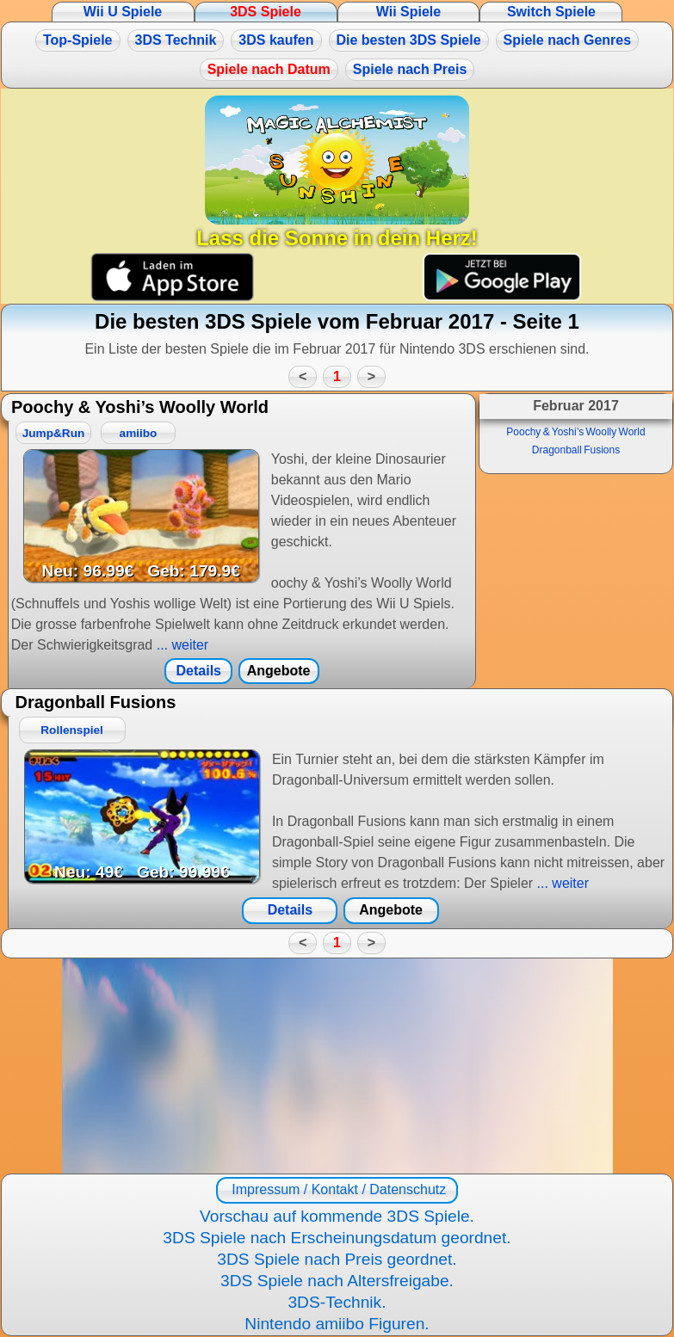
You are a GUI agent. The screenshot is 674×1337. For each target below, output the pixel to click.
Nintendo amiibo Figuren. (336, 1324)
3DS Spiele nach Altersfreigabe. (337, 1281)
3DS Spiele (265, 11)
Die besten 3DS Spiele (409, 40)
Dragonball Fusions (576, 450)
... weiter (180, 645)
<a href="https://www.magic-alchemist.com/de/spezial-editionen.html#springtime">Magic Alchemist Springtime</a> (337, 1066)
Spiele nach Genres (568, 40)
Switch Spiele (551, 11)
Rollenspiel (71, 730)
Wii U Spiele (122, 11)
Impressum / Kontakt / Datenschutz (337, 1189)
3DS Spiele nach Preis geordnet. (336, 1259)
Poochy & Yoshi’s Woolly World (575, 432)
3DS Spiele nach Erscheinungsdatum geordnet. (336, 1238)
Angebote (279, 670)
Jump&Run (53, 433)
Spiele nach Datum (269, 69)
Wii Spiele (408, 11)
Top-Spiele (78, 40)
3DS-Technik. (337, 1302)
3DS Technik (176, 40)
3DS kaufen (275, 40)
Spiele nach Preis (410, 69)
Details (198, 670)
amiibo (139, 433)
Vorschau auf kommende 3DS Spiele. (337, 1216)
